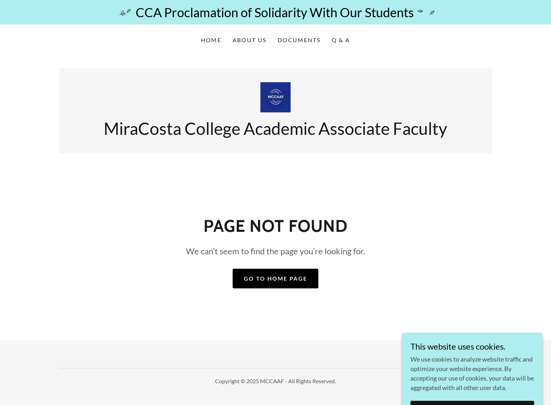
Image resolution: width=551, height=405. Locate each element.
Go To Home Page (275, 278)
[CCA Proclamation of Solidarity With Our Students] (275, 12)
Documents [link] (299, 40)
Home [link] (211, 40)
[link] (275, 96)
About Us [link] (249, 40)
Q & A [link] (341, 40)
